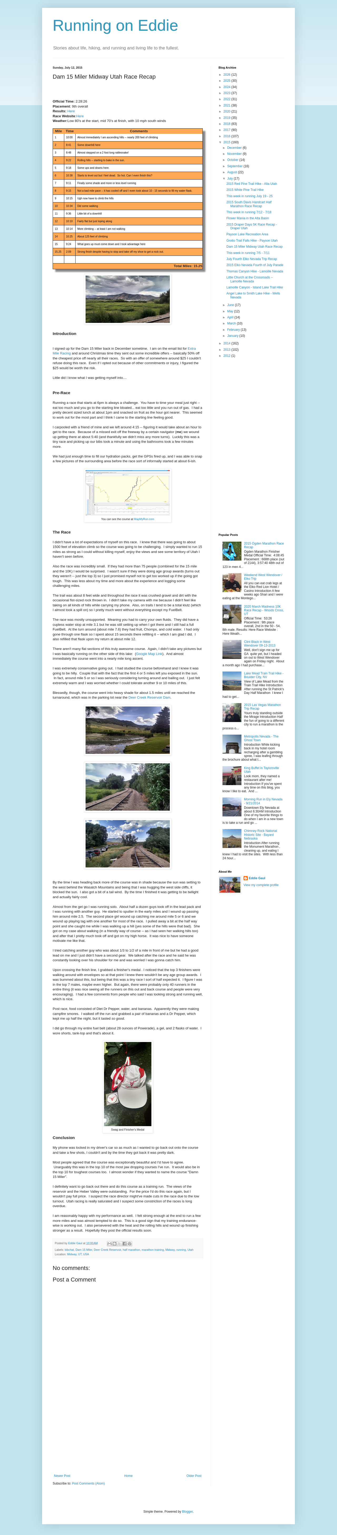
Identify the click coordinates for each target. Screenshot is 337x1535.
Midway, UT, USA (78, 1254)
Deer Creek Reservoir (107, 1249)
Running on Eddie (115, 25)
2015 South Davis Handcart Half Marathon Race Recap (248, 204)
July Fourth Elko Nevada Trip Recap (251, 259)
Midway (170, 1249)
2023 (227, 93)
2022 (227, 99)
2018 (227, 124)
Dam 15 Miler (84, 1249)
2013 (227, 350)
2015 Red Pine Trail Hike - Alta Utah (251, 184)
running (181, 1249)
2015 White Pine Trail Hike (245, 190)
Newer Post (62, 1476)
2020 (227, 111)
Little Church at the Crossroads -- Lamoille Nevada (249, 279)
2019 (227, 118)
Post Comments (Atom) (88, 1483)
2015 (227, 142)
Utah (190, 1249)
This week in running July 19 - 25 (249, 196)
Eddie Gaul (257, 878)
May (230, 311)
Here (71, 111)
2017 (227, 130)
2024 (227, 87)
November (235, 154)
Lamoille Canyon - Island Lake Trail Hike (254, 287)
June (231, 305)
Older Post (193, 1476)
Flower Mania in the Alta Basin (247, 218)
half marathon (131, 1249)
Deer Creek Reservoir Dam (149, 697)
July (230, 178)
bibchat (69, 1249)
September (235, 166)
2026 (227, 75)
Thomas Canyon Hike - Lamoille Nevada (254, 271)
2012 (227, 356)
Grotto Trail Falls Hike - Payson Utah (252, 240)
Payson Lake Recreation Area (247, 234)
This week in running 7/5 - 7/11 (248, 253)
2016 (227, 136)
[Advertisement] (127, 1434)
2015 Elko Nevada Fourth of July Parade (254, 265)
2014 (227, 343)
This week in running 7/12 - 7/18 (248, 212)
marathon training (153, 1249)
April (230, 317)
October (233, 160)
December (235, 148)
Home (128, 1476)
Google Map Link (149, 654)
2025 (227, 81)
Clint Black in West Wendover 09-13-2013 (259, 643)
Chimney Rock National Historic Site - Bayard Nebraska (260, 834)
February (234, 330)
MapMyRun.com (144, 519)
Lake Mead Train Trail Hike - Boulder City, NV (264, 675)
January (233, 336)
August (232, 172)
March (232, 323)
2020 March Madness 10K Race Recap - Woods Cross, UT (264, 610)
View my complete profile (261, 885)
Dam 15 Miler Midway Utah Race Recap (254, 246)
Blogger (187, 1511)
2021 (227, 105)
